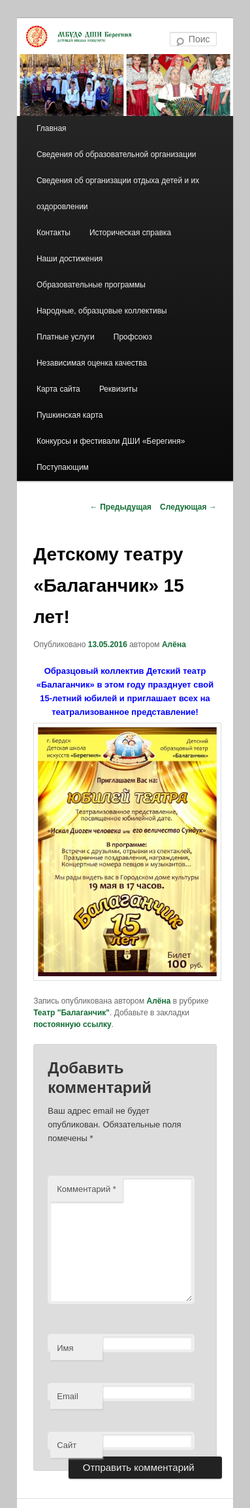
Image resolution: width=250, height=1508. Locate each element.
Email (67, 1396)
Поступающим (63, 467)
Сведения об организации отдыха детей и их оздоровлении (118, 193)
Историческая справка (130, 232)
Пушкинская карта (69, 415)
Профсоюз (133, 336)
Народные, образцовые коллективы (102, 310)
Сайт (66, 1445)
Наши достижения (69, 258)
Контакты (53, 232)
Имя (65, 1348)
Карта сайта (58, 389)
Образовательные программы (91, 284)
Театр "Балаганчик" (71, 1012)
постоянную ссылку (72, 1024)
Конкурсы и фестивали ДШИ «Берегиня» (111, 441)
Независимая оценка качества (92, 363)
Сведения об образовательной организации (116, 154)
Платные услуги (66, 336)
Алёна (174, 644)
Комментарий (86, 1189)
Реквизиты (118, 389)
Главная (52, 128)
